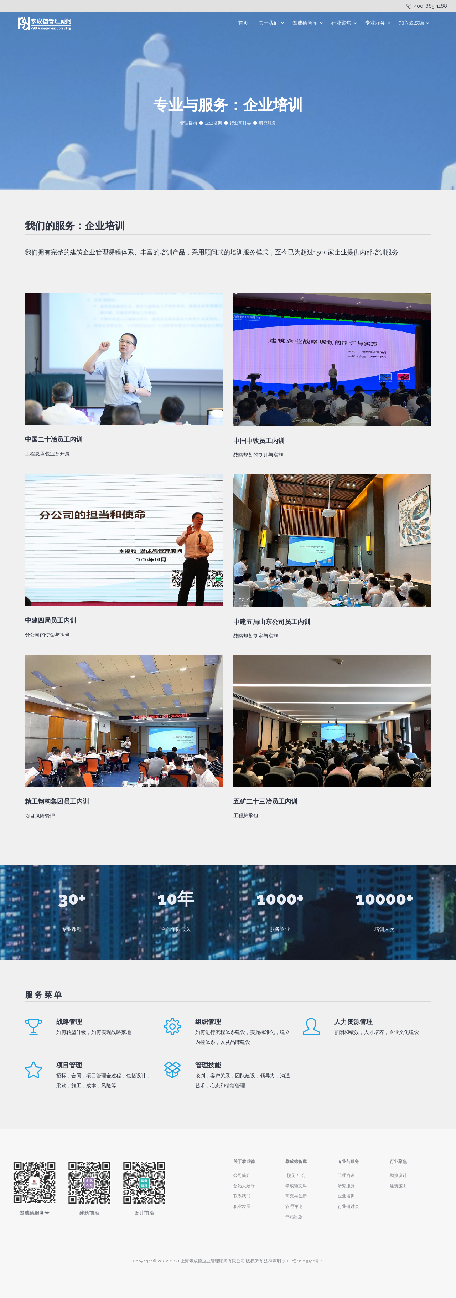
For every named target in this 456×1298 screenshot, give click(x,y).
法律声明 (272, 1260)
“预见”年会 (295, 1175)
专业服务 (375, 23)
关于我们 (269, 23)
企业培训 (213, 122)
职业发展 (241, 1206)
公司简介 (241, 1175)
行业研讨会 (240, 122)
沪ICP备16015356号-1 (302, 1260)
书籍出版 (293, 1216)
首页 (243, 23)
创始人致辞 (244, 1185)
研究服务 (267, 122)
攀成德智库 (304, 23)
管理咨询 (188, 122)
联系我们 (241, 1196)
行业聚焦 (341, 23)
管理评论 (293, 1206)
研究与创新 (296, 1196)
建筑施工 (398, 1185)
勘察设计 (398, 1175)
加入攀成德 (411, 23)
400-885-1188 (426, 6)
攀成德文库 (296, 1185)
